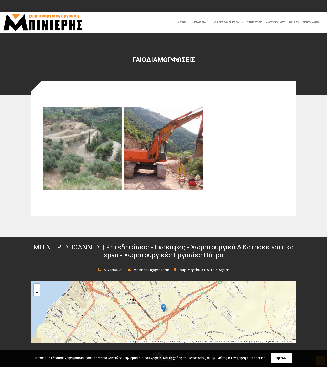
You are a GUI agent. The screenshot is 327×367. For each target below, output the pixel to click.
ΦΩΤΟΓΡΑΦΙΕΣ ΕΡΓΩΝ (227, 22)
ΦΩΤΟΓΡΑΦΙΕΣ (275, 22)
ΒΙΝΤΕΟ (294, 22)
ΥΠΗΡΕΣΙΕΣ (254, 22)
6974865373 (113, 270)
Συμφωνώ (281, 358)
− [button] (37, 293)
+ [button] (37, 287)
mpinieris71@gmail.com (151, 270)
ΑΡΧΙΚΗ (182, 22)
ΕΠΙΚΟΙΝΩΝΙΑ (311, 22)
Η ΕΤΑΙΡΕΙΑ (199, 22)
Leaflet (131, 341)
